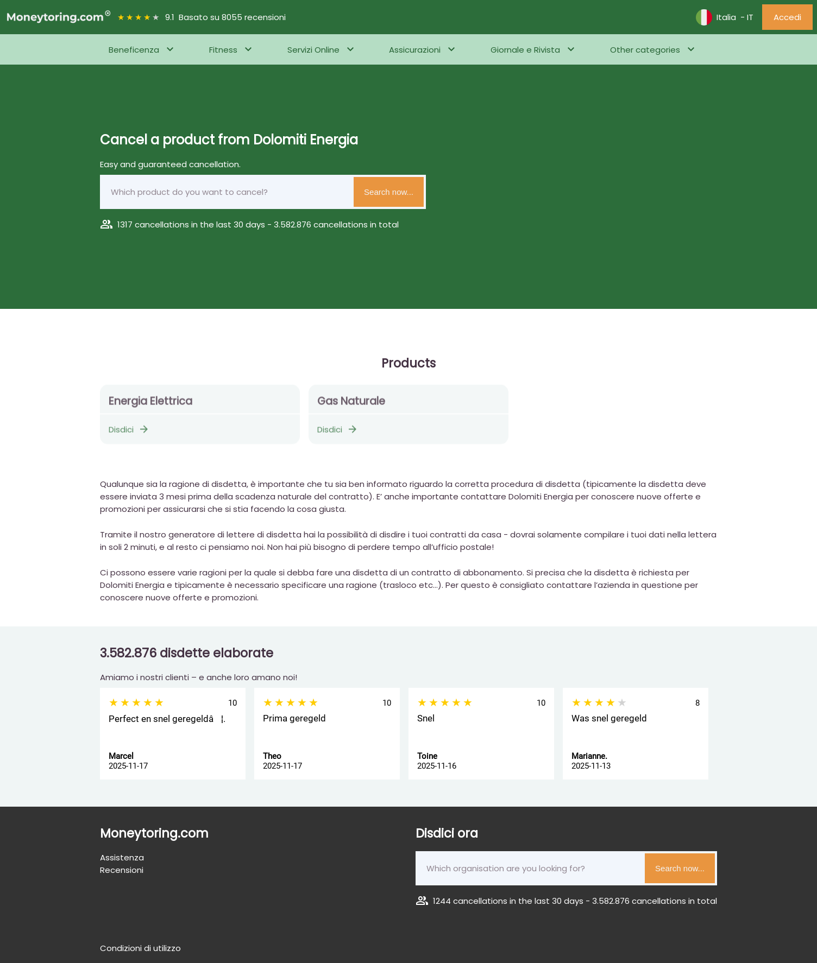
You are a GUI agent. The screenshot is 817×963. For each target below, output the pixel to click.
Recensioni (121, 870)
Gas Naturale (351, 405)
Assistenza (122, 857)
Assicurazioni (415, 49)
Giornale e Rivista (525, 49)
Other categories (645, 49)
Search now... (388, 192)
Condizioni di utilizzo (140, 948)
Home (19, 79)
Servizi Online (313, 49)
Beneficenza (134, 49)
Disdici (129, 433)
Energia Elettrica (150, 405)
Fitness (223, 49)
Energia (55, 79)
